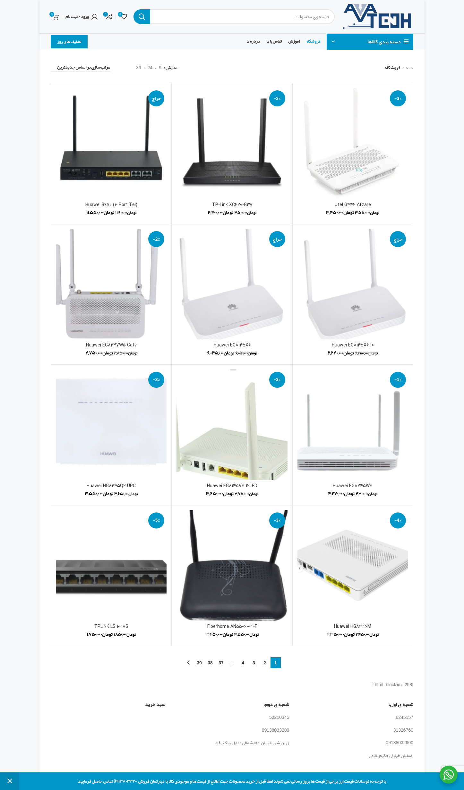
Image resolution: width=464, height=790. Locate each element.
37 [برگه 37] (221, 662)
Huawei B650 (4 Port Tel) (111, 205)
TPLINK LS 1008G (111, 627)
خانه (409, 68)
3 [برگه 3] (254, 662)
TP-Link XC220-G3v (232, 205)
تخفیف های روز (69, 41)
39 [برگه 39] (199, 662)
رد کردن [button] (9, 781)
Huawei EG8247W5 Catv (111, 345)
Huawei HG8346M (352, 627)
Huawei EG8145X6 (232, 345)
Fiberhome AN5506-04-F (232, 627)
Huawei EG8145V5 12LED (232, 486)
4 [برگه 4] (243, 662)
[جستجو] (234, 16)
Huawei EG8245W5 (353, 486)
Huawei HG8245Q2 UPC (111, 486)
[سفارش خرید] (81, 68)
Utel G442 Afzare (353, 205)
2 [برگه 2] (264, 662)
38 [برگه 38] (210, 662)
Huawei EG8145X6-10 (353, 345)
